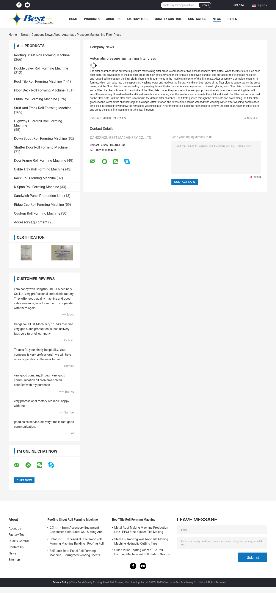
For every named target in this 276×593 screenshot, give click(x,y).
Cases (232, 19)
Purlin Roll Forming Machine (35, 99)
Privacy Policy (60, 582)
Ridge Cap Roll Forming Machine (39, 205)
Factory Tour (138, 19)
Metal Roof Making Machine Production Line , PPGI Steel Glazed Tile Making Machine (141, 530)
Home (73, 19)
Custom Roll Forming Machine (37, 213)
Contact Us (197, 19)
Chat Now (238, 4)
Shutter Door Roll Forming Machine (40, 147)
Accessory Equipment (30, 222)
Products (92, 19)
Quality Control (168, 19)
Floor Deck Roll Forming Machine (39, 90)
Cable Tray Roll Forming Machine (39, 169)
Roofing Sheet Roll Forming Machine (42, 55)
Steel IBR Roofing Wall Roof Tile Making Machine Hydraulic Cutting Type (141, 541)
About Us (113, 19)
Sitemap (14, 559)
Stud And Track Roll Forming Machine (42, 108)
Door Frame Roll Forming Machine (40, 160)
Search (205, 5)
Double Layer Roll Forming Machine (41, 68)
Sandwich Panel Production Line (38, 196)
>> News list (251, 118)
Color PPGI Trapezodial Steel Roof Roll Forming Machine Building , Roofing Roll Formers (77, 542)
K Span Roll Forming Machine (36, 187)
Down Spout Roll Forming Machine (40, 138)
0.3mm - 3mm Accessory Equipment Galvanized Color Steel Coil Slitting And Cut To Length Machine (76, 530)
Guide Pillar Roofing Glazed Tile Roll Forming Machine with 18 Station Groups (142, 552)
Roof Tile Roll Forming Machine (38, 81)
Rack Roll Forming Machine (35, 178)
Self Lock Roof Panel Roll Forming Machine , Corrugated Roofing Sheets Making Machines (75, 553)
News (217, 19)
